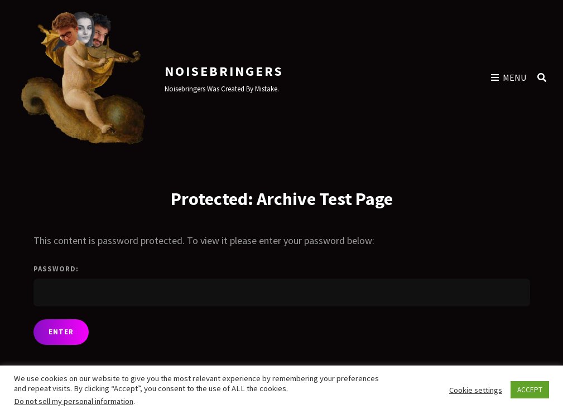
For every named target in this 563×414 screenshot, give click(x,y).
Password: (281, 285)
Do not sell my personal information (73, 401)
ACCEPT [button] (529, 389)
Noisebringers (224, 71)
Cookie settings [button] (475, 390)
